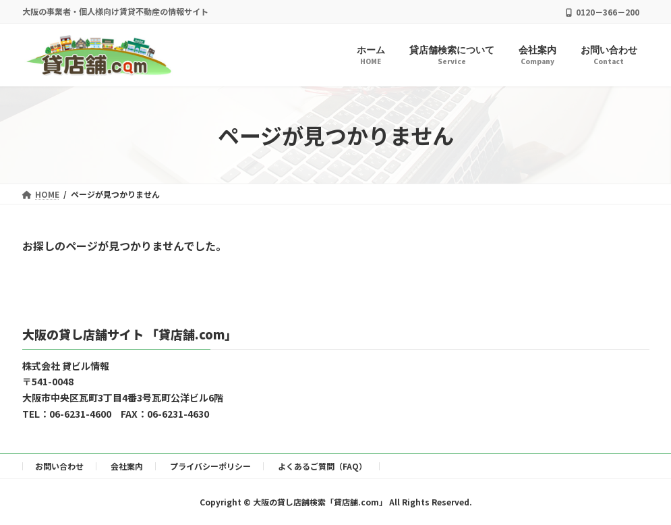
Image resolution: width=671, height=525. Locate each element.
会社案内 (127, 466)
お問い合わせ (59, 466)
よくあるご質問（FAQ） (322, 466)
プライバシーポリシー (210, 466)
